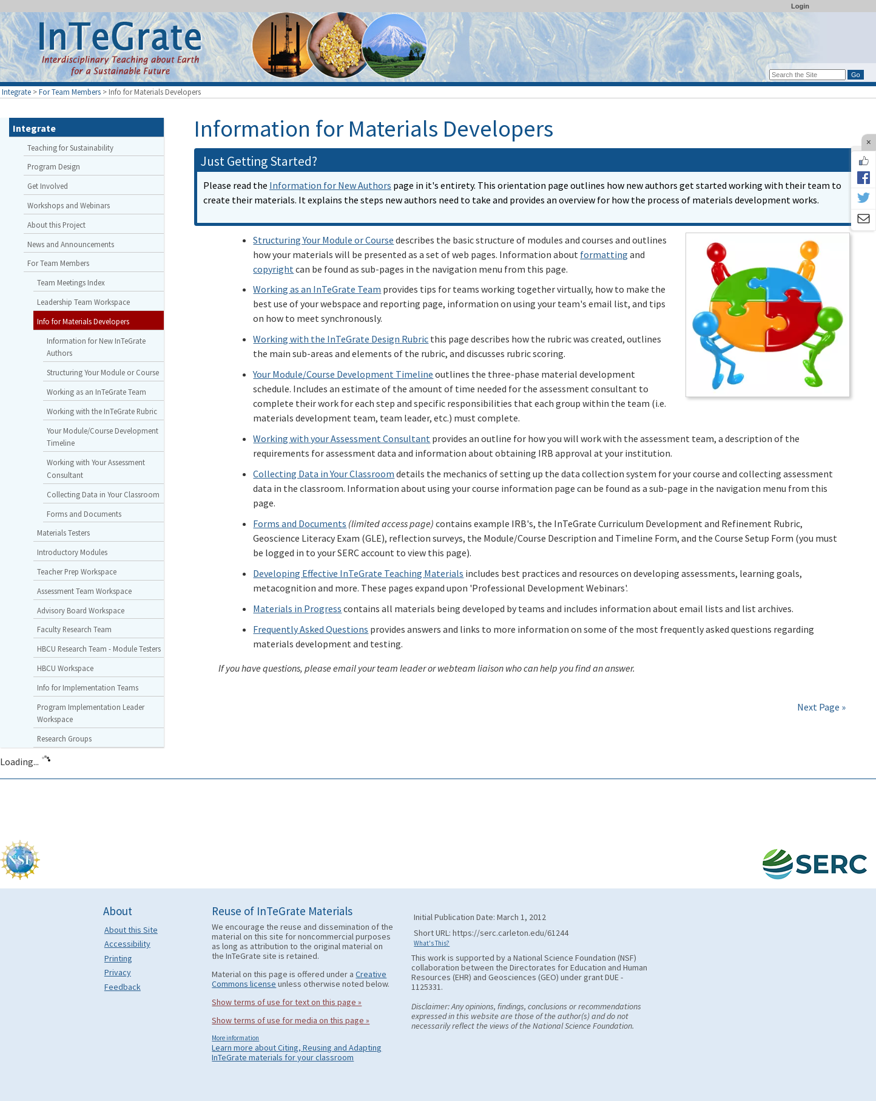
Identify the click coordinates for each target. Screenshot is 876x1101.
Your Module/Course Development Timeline (343, 374)
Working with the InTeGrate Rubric (102, 411)
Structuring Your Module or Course (323, 240)
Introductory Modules (72, 552)
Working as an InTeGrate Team (317, 289)
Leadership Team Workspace (83, 302)
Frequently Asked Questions (310, 629)
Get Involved (47, 186)
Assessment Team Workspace (84, 591)
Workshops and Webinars (68, 205)
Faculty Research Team (74, 629)
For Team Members (70, 92)
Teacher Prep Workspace (76, 571)
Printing (118, 958)
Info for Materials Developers (83, 321)
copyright (273, 269)
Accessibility (127, 943)
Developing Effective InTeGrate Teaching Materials (358, 573)
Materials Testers (63, 532)
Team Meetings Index (71, 282)
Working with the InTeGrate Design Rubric (340, 339)
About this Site (131, 929)
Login (800, 6)
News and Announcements (70, 244)
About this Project (56, 225)
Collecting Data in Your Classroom (323, 474)
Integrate (16, 92)
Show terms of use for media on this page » (290, 1020)
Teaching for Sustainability (70, 147)
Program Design (53, 166)
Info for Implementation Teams (87, 687)
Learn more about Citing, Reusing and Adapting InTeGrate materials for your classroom (297, 1052)
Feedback (122, 986)
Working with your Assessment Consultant (341, 438)
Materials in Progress (297, 608)
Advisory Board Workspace (80, 610)
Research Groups (64, 738)
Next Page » (820, 707)
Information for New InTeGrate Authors (96, 347)
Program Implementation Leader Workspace (90, 713)
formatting (604, 254)
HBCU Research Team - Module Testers (99, 648)
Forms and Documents (299, 523)
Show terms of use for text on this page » (287, 1002)
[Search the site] (807, 74)
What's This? (432, 943)
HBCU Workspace (65, 668)
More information (235, 1038)
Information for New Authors (330, 185)
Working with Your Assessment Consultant (96, 468)
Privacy (117, 972)
